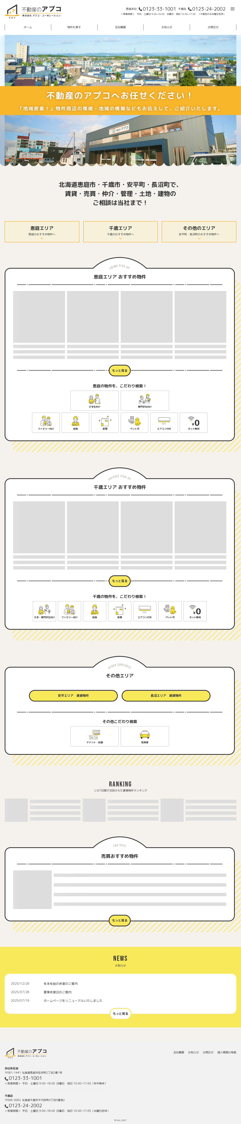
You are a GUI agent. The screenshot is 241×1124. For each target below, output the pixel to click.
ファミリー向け (46, 428)
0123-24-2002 (209, 9)
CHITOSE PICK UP (120, 477)
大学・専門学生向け (44, 617)
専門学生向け (145, 406)
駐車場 (144, 742)
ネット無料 (193, 428)
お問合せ (213, 27)
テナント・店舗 (95, 742)
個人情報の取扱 (226, 1052)
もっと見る (119, 370)
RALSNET (122, 1120)
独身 (75, 428)
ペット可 (134, 428)
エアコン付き (164, 428)
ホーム (28, 27)
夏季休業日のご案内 (57, 992)
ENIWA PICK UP (120, 267)
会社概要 (120, 27)
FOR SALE (120, 845)
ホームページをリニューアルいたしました (73, 1001)
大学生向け (94, 406)
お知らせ (166, 27)
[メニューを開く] (232, 9)
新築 (105, 428)
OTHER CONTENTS (120, 666)
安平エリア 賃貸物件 (73, 695)
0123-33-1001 (159, 9)
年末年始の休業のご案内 (61, 984)
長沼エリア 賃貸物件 (166, 695)
